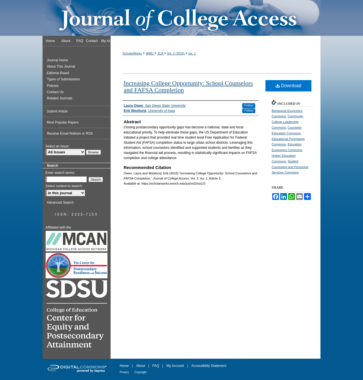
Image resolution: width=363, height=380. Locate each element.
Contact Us (55, 92)
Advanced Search (60, 202)
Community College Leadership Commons (287, 121)
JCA (160, 53)
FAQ (155, 366)
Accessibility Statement (208, 366)
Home (124, 366)
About (140, 366)
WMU (150, 53)
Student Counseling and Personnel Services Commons (290, 167)
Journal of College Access (181, 18)
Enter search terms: (60, 173)
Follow (248, 105)
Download (288, 85)
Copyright (140, 372)
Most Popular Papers (63, 122)
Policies (52, 86)
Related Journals (59, 98)
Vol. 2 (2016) (176, 53)
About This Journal (61, 66)
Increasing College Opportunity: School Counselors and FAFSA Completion (188, 86)
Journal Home (57, 60)
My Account (175, 366)
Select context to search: (64, 186)
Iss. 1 (192, 53)
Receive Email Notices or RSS (70, 133)
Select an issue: (57, 146)
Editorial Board (58, 73)
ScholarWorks (132, 53)
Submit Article (57, 111)
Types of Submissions (63, 79)
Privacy (124, 372)
